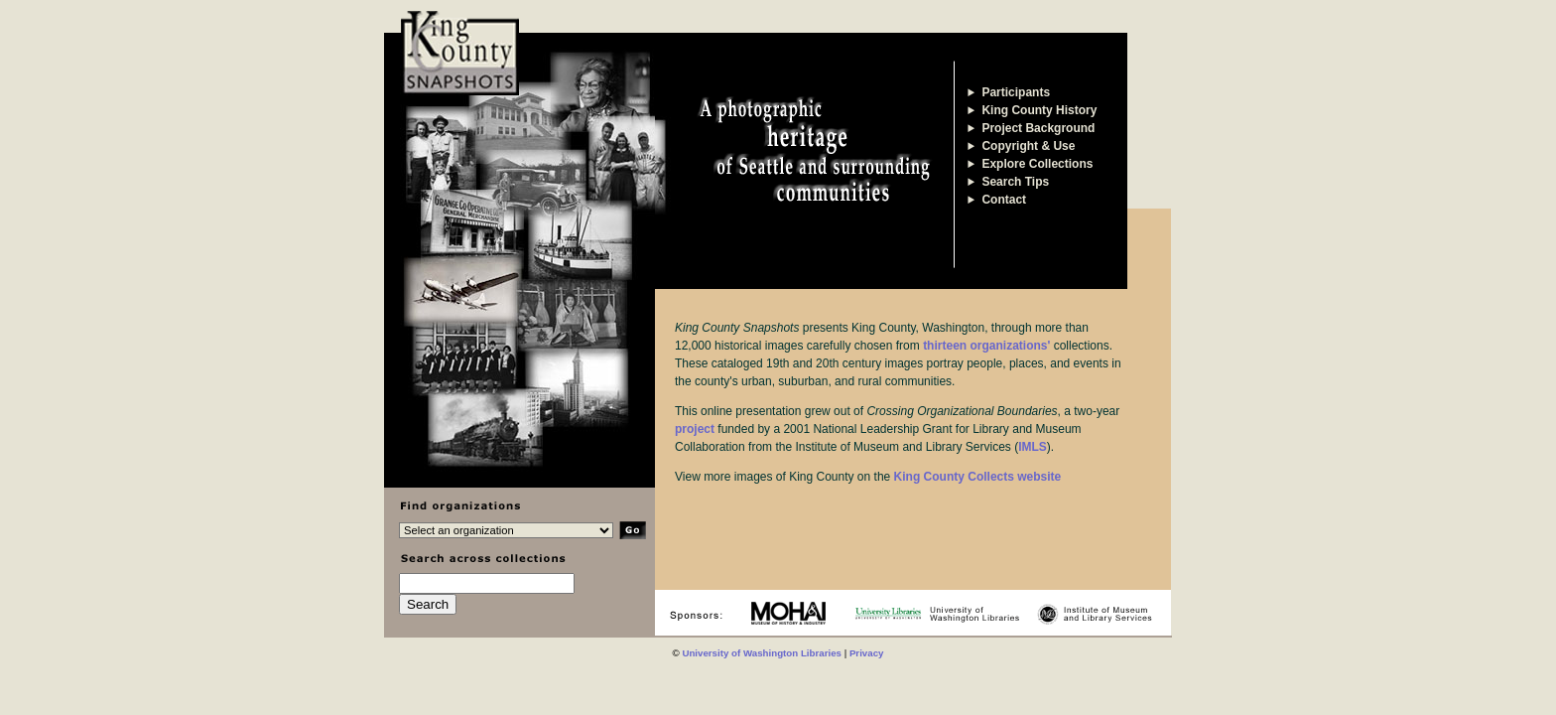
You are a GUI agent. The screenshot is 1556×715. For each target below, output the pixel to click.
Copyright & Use (1021, 146)
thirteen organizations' (986, 346)
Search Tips (1008, 182)
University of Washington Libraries (762, 652)
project (694, 429)
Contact (996, 200)
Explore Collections (1030, 164)
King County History (1032, 110)
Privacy (866, 652)
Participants (1008, 92)
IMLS (1032, 447)
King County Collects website (978, 477)
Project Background (1031, 128)
